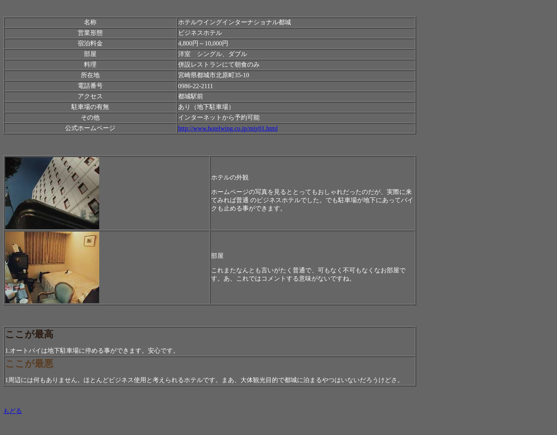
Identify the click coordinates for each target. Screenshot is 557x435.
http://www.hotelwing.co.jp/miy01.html (228, 128)
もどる (12, 411)
